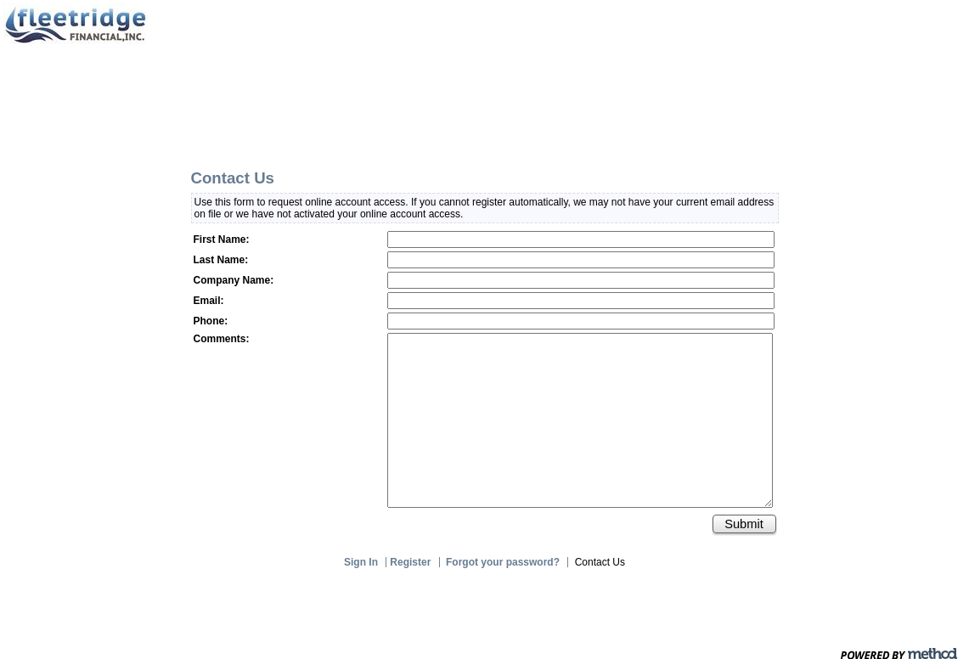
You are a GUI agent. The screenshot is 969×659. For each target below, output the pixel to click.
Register (411, 562)
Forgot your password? (503, 562)
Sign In (361, 562)
